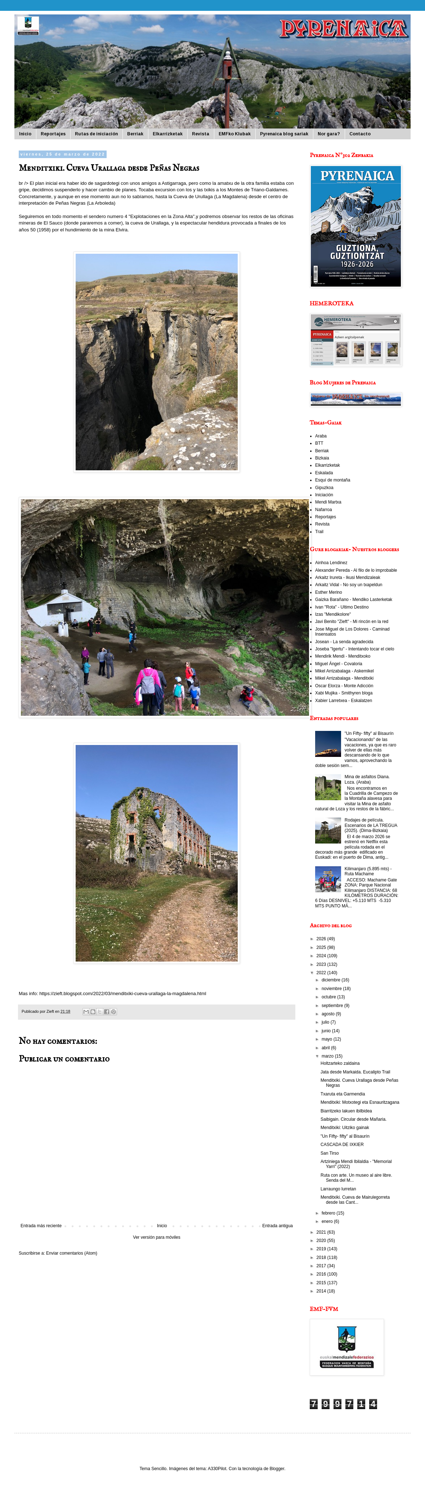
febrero (329, 1213)
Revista (200, 133)
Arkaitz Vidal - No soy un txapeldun (348, 584)
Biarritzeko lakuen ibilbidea (346, 1111)
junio (327, 1030)
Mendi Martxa (328, 502)
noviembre (332, 988)
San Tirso (330, 1153)
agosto (329, 1013)
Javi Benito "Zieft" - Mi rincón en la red (351, 621)
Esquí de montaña (332, 480)
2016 (322, 1274)
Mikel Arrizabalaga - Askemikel (344, 671)
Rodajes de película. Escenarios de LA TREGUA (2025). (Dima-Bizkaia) (371, 825)
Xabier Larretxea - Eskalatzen (343, 700)
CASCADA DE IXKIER (342, 1144)
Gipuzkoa (324, 487)
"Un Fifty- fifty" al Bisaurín (369, 733)
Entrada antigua (277, 1225)
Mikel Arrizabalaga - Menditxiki (344, 678)
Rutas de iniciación (96, 133)
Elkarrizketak (168, 133)
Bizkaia (322, 458)
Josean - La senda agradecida (344, 641)
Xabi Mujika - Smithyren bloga (343, 693)
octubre (329, 996)
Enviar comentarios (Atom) (71, 1253)
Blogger (276, 1468)
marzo (328, 1056)
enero (328, 1221)
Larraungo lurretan (338, 1188)
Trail (319, 531)
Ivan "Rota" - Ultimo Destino (342, 607)
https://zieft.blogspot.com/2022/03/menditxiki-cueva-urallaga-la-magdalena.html (122, 993)
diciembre (331, 979)
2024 (322, 955)
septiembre (333, 1005)
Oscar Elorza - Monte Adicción (344, 685)
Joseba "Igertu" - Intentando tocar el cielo (354, 649)
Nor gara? (329, 133)
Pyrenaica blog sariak (284, 133)
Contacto (360, 133)
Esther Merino (328, 592)
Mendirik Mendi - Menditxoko (342, 656)
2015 (322, 1282)
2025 (322, 947)
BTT (319, 443)
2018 (322, 1257)
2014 (322, 1291)
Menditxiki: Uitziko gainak (345, 1127)
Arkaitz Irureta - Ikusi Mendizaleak (347, 577)
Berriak (135, 133)
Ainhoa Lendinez (331, 562)
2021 (322, 1232)
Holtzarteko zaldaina (340, 1063)
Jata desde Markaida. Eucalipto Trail (355, 1072)
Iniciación (324, 494)
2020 (322, 1240)
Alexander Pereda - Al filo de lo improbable (356, 570)
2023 (322, 964)
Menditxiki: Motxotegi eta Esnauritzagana (360, 1102)
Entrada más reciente (41, 1225)
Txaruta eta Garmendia (343, 1094)
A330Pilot (217, 1468)
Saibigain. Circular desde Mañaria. (353, 1119)
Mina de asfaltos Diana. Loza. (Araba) (367, 779)
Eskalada (324, 472)
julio (326, 1022)
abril (326, 1047)
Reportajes (53, 133)
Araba (321, 436)
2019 (322, 1248)
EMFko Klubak (235, 133)
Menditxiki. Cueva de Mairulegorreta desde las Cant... (355, 1200)
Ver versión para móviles (156, 1237)
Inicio (25, 133)
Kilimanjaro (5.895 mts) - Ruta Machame (368, 871)
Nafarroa (323, 509)
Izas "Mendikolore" (333, 614)
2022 (322, 972)
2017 (322, 1265)
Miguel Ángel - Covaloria (338, 663)
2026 (322, 938)
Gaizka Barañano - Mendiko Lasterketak (353, 599)
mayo (328, 1039)
